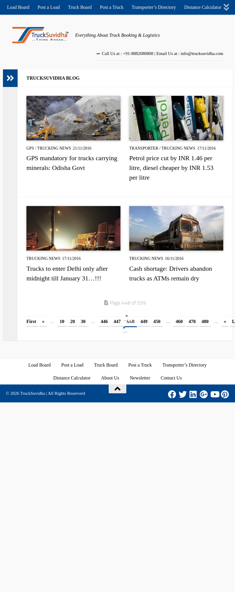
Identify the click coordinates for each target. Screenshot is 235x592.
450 (156, 321)
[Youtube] (214, 394)
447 (117, 321)
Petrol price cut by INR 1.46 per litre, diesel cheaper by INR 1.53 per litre (171, 167)
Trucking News (54, 148)
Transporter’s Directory (154, 7)
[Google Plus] (204, 394)
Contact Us (171, 377)
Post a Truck (111, 7)
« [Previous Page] (43, 321)
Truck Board (80, 7)
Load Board (18, 7)
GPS (30, 148)
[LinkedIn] (193, 394)
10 (62, 321)
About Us (110, 377)
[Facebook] (172, 394)
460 (179, 321)
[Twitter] (183, 394)
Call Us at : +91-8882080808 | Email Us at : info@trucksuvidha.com (162, 53)
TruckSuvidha (32, 393)
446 (104, 321)
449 (143, 321)
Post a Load (49, 7)
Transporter (143, 148)
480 (205, 321)
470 (192, 321)
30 (83, 321)
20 (72, 321)
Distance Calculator (202, 7)
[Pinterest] (225, 394)
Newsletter (140, 377)
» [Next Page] (225, 321)
